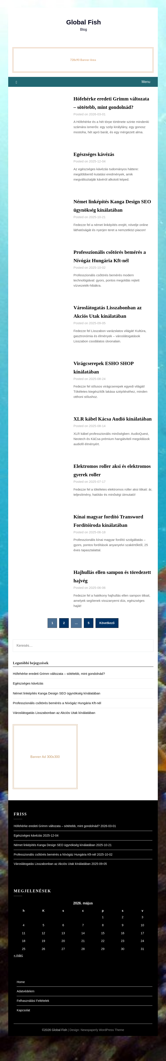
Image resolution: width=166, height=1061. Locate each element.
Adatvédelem (25, 1016)
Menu (146, 81)
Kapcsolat (23, 1035)
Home (21, 1007)
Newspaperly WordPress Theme (102, 1055)
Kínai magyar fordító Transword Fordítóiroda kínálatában (102, 541)
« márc (18, 980)
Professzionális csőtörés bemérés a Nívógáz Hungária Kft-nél (57, 728)
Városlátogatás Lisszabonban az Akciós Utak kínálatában (54, 738)
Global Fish (83, 22)
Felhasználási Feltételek (33, 1026)
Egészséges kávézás (96, 162)
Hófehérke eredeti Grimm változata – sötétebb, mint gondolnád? (104, 106)
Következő (107, 648)
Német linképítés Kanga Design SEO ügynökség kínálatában (56, 718)
